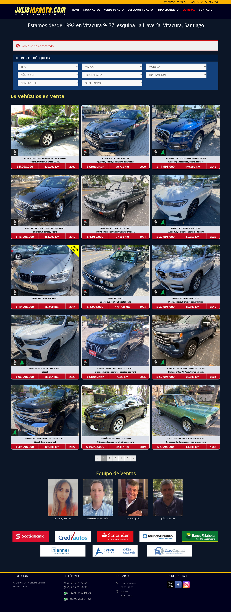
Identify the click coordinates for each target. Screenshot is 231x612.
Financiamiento (168, 9)
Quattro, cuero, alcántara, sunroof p (115, 161)
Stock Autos (91, 9)
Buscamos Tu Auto (140, 9)
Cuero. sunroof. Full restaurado (115, 301)
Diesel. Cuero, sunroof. (45, 441)
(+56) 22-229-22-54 (76, 583)
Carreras (188, 9)
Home (75, 9)
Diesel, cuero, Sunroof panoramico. (185, 301)
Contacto (205, 9)
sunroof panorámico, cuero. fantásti (186, 161)
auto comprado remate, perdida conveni (115, 371)
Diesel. (45, 371)
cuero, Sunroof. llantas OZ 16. (45, 161)
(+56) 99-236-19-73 (79, 593)
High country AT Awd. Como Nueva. (186, 371)
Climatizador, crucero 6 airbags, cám (115, 441)
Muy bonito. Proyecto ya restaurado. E (115, 231)
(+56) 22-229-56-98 (76, 587)
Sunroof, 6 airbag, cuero (45, 231)
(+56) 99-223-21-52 (79, 598)
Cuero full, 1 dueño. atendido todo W (185, 231)
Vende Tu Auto (114, 9)
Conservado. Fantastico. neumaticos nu (186, 441)
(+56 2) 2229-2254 (206, 2)
